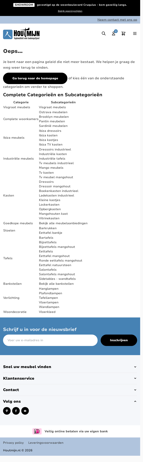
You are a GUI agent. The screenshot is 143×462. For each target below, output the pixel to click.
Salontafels (48, 270)
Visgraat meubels (16, 107)
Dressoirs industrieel (55, 149)
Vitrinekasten (49, 218)
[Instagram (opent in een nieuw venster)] (25, 411)
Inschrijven (119, 340)
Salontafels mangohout (57, 274)
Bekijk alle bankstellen (56, 284)
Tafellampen (48, 298)
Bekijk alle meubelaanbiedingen (63, 223)
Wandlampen (49, 307)
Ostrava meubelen (53, 112)
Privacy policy (13, 443)
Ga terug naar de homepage (35, 78)
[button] (70, 367)
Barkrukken (48, 228)
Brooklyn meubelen (54, 117)
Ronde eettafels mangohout (60, 260)
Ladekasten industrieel (56, 195)
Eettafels (46, 251)
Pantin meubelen (52, 121)
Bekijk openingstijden (70, 11)
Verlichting (11, 298)
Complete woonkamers (21, 119)
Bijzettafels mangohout (57, 247)
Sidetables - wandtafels (57, 279)
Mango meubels (51, 168)
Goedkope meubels (18, 223)
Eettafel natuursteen (55, 265)
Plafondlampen (50, 293)
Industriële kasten (53, 154)
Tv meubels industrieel (56, 163)
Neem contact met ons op (117, 20)
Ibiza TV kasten (50, 144)
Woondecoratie (15, 312)
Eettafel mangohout (54, 256)
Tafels (8, 258)
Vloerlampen (48, 302)
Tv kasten (46, 173)
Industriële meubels (18, 159)
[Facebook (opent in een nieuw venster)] (16, 411)
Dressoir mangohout (54, 186)
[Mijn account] (114, 33)
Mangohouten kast (53, 214)
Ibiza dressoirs (50, 131)
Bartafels (46, 238)
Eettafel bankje (50, 233)
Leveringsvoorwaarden (45, 443)
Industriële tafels (52, 159)
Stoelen (9, 230)
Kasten (8, 195)
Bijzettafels (48, 242)
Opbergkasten (50, 209)
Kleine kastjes (49, 200)
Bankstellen (12, 284)
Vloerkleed (47, 312)
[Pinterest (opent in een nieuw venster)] (7, 411)
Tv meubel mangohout (56, 177)
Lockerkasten (49, 205)
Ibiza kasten (48, 135)
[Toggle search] (104, 33)
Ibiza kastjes (48, 140)
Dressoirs (46, 182)
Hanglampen (48, 289)
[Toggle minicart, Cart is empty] (123, 33)
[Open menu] (135, 33)
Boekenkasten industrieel (58, 191)
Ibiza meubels (13, 138)
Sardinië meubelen (53, 126)
